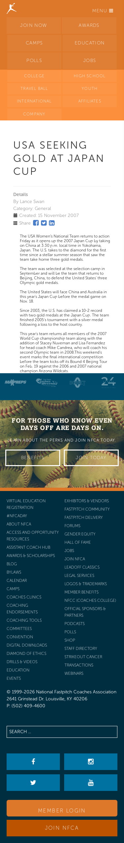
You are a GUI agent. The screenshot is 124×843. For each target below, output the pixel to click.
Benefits (33, 457)
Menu (102, 11)
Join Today (91, 457)
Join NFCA (62, 828)
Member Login (62, 811)
